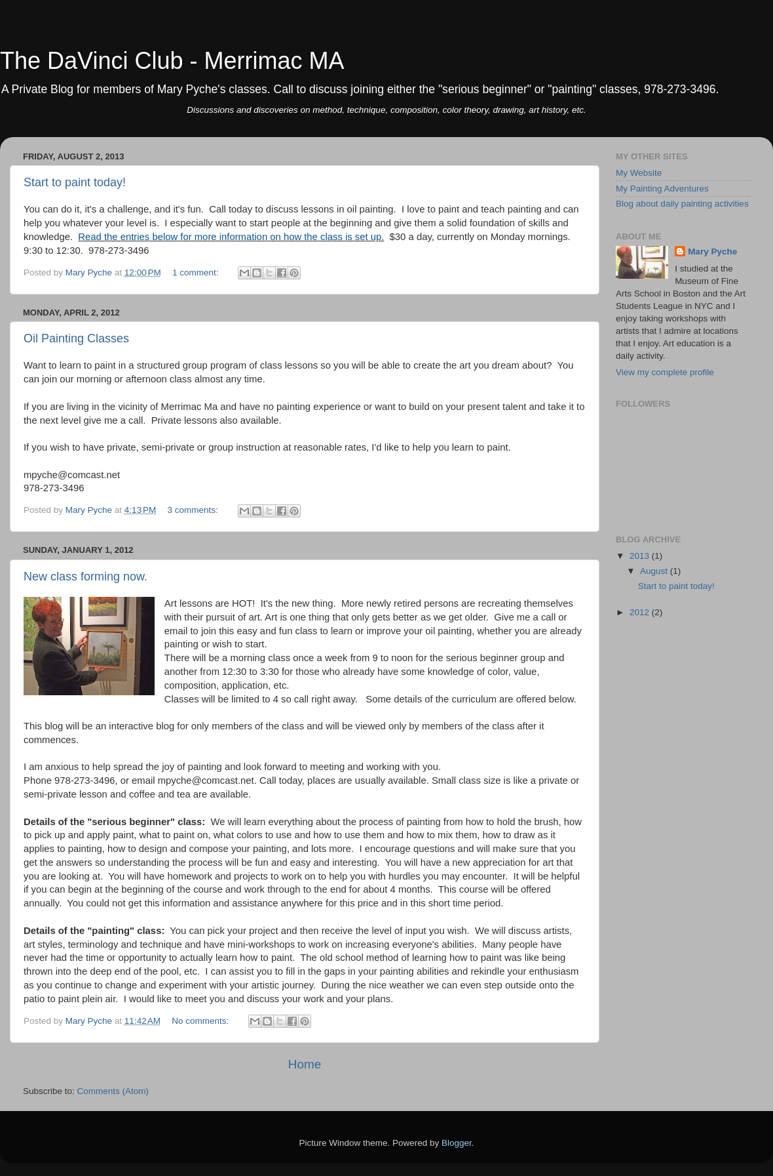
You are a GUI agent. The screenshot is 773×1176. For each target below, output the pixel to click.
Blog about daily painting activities (682, 204)
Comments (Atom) (113, 1091)
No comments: (201, 1021)
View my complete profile (665, 372)
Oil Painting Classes (76, 338)
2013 (641, 556)
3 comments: (194, 510)
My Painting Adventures (662, 188)
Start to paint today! (75, 182)
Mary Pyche (712, 251)
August (655, 571)
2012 (641, 612)
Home (304, 1064)
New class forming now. (85, 576)
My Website (639, 173)
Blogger (457, 1143)
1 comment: (196, 272)
